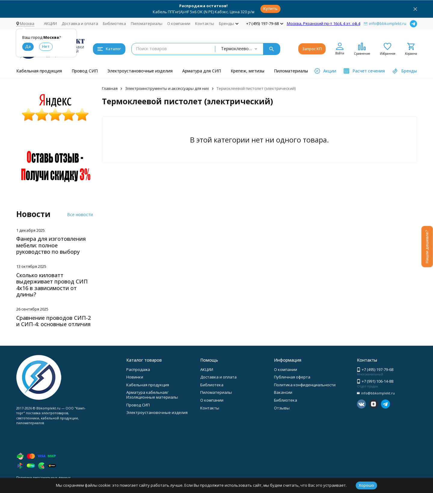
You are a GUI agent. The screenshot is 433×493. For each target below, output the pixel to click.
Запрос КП (312, 48)
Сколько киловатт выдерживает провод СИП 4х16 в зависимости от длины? (52, 284)
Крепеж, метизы (247, 71)
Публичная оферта (292, 377)
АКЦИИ (50, 23)
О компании (178, 23)
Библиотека (114, 23)
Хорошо (366, 485)
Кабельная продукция (39, 71)
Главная (110, 88)
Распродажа (138, 369)
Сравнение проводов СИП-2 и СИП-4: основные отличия (53, 321)
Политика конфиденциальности (305, 384)
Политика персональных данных (43, 477)
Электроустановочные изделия (140, 71)
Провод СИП (85, 71)
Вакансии (283, 392)
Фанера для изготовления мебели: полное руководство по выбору (51, 245)
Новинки (134, 377)
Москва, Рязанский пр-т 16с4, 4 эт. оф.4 (323, 23)
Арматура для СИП (201, 71)
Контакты (204, 23)
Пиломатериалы (146, 23)
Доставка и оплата (80, 23)
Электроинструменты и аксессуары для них (167, 88)
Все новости (80, 214)
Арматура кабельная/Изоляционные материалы (152, 395)
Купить (270, 8)
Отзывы (282, 408)
